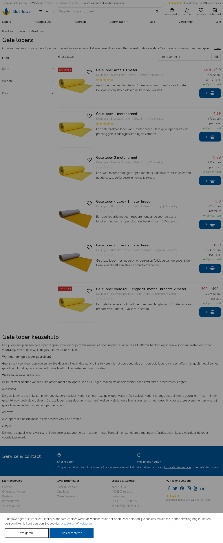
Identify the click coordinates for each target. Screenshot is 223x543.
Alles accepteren (71, 533)
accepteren (68, 523)
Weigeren (26, 533)
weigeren (85, 523)
